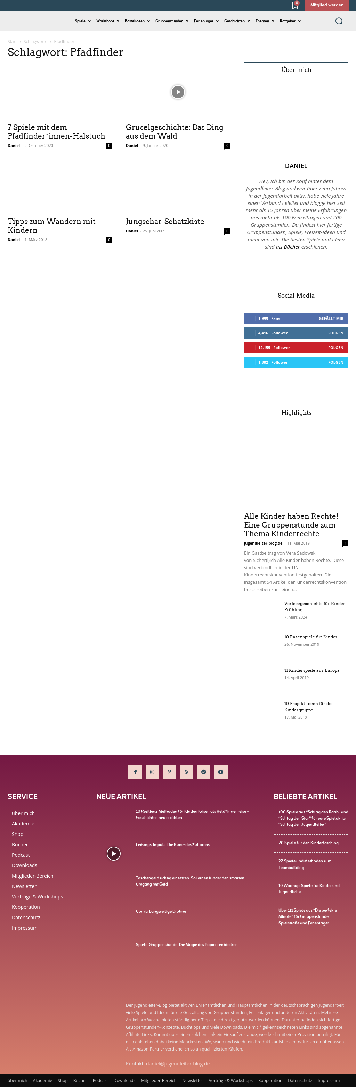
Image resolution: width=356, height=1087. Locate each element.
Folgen (335, 332)
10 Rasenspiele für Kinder (311, 636)
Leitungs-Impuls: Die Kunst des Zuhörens (173, 845)
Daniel (14, 145)
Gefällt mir (331, 318)
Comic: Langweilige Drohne (161, 911)
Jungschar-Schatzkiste (165, 221)
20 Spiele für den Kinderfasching (308, 842)
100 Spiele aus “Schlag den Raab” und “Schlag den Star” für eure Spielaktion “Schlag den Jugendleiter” (313, 818)
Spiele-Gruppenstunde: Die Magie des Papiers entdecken (187, 945)
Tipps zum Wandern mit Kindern (52, 226)
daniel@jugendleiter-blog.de (178, 1063)
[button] (339, 21)
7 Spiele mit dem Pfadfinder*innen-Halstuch (56, 132)
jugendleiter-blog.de (263, 543)
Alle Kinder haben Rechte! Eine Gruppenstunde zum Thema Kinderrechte (291, 525)
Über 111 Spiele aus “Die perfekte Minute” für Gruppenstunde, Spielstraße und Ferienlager (307, 915)
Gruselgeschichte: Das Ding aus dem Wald (174, 132)
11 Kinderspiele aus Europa (312, 670)
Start (12, 41)
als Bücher (288, 246)
